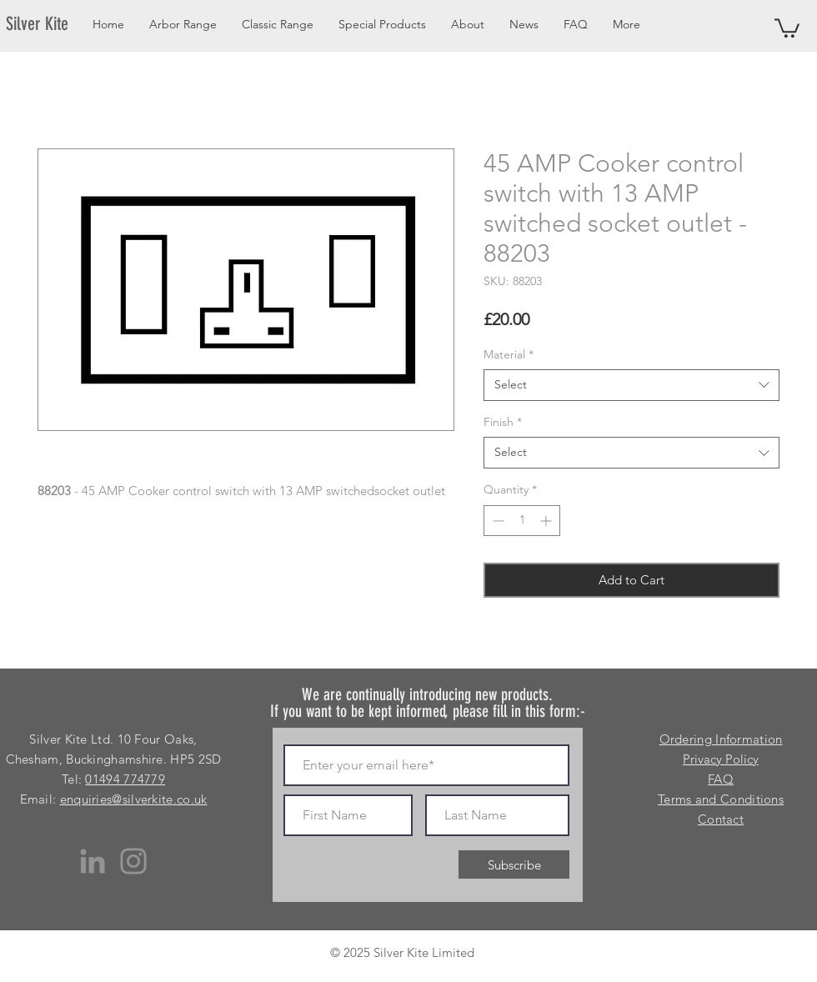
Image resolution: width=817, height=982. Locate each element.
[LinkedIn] (92, 861)
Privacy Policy (721, 759)
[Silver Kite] (47, 24)
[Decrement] (496, 520)
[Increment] (547, 520)
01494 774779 (125, 779)
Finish (503, 421)
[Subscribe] (514, 864)
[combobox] (631, 385)
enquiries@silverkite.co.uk (134, 799)
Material (509, 354)
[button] (786, 27)
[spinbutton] (522, 520)
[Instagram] (133, 861)
